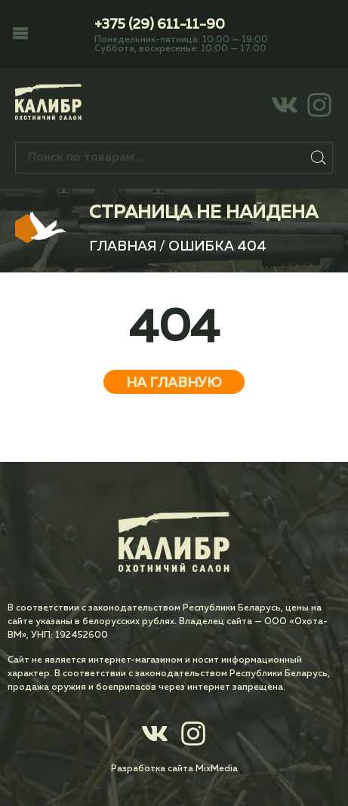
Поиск (318, 158)
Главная (122, 247)
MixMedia (217, 769)
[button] (20, 34)
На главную (174, 383)
